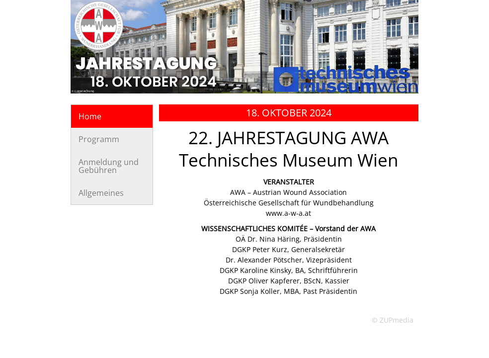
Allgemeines (101, 192)
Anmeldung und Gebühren (109, 166)
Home (90, 116)
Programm (99, 139)
